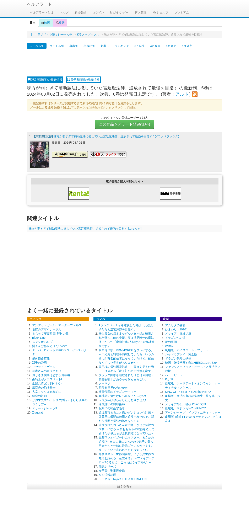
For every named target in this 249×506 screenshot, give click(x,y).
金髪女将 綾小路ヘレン (47, 383)
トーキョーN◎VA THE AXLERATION (123, 479)
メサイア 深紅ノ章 (178, 333)
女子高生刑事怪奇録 (112, 470)
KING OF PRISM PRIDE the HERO (188, 391)
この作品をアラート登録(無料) (124, 124)
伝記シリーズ (107, 466)
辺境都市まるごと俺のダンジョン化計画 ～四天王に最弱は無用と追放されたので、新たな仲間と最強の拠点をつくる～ (127, 416)
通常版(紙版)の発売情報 (45, 79)
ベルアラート (39, 4)
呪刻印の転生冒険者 (112, 408)
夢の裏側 (171, 341)
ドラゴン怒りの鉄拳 (178, 358)
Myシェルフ (160, 12)
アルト (182, 94)
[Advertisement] (124, 63)
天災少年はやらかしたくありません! (122, 400)
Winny (169, 346)
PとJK (169, 379)
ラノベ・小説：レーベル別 (55, 34)
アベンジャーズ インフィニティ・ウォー (192, 412)
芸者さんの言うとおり (46, 371)
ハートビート (174, 375)
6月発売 (187, 46)
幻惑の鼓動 (39, 396)
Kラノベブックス (88, 34)
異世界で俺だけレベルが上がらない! (122, 396)
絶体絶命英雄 (41, 358)
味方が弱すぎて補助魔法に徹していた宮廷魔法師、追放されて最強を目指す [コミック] (85, 228)
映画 (45, 22)
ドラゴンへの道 (175, 337)
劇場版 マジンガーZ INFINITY (185, 408)
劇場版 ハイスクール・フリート (187, 350)
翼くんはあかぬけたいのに (49, 346)
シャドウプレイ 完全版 (181, 354)
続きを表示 (124, 486)
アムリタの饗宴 (175, 325)
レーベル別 (36, 46)
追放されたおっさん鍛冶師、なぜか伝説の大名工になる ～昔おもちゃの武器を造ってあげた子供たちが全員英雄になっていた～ (127, 429)
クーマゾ (104, 383)
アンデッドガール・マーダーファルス (57, 325)
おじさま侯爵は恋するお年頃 (51, 375)
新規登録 (80, 12)
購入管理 (140, 12)
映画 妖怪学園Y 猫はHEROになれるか (191, 362)
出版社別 (89, 46)
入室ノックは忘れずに (46, 391)
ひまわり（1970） (177, 329)
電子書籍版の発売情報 (83, 79)
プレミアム (181, 12)
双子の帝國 (39, 362)
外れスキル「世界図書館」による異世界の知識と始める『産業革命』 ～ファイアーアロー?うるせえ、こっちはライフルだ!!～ (127, 458)
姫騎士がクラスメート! (47, 379)
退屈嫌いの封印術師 (112, 404)
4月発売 (155, 46)
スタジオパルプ (42, 341)
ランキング (121, 46)
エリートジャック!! (44, 408)
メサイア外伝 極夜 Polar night (185, 404)
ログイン (98, 12)
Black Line (39, 337)
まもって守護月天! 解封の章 (50, 333)
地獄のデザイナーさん (46, 329)
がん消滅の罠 (107, 474)
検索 (60, 22)
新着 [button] (105, 46)
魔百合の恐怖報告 (43, 387)
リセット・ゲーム (43, 366)
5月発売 (171, 46)
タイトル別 (56, 46)
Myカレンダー (119, 12)
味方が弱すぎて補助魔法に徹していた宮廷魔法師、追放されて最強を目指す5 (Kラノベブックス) (116, 136)
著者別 (73, 46)
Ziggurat (37, 412)
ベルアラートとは (41, 12)
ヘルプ (64, 12)
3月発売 (139, 46)
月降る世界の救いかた (113, 387)
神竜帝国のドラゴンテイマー (117, 391)
